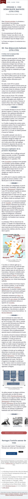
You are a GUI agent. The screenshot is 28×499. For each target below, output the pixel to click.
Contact (17, 2)
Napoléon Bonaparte (17, 396)
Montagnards (11, 189)
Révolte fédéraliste (7, 312)
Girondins (8, 203)
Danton (14, 275)
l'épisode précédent (10, 21)
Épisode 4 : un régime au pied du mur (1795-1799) (14, 433)
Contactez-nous (9, 463)
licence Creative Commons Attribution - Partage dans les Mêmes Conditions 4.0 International (14, 494)
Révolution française (11, 486)
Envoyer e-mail (11, 453)
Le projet (13, 2)
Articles (8, 2)
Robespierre (7, 279)
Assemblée (8, 161)
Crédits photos (5, 487)
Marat (19, 295)
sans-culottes (14, 299)
